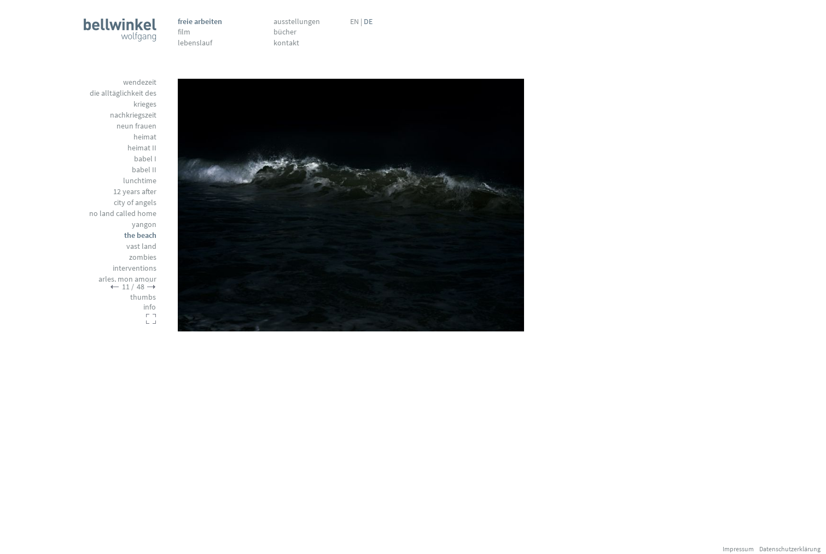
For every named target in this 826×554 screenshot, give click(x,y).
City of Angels (135, 202)
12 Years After (134, 191)
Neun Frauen (136, 126)
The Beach (140, 235)
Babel (145, 159)
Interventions (134, 268)
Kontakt (286, 43)
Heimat (144, 137)
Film (184, 32)
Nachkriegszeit (133, 115)
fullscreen (151, 319)
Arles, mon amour (127, 279)
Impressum (738, 549)
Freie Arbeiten (200, 21)
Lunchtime (139, 180)
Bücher (285, 32)
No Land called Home (122, 213)
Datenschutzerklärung (790, 549)
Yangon (144, 224)
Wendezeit (139, 82)
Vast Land (141, 246)
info (149, 307)
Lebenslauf (195, 43)
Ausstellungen (297, 21)
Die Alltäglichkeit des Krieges (123, 98)
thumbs (143, 297)
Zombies (142, 257)
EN (354, 21)
